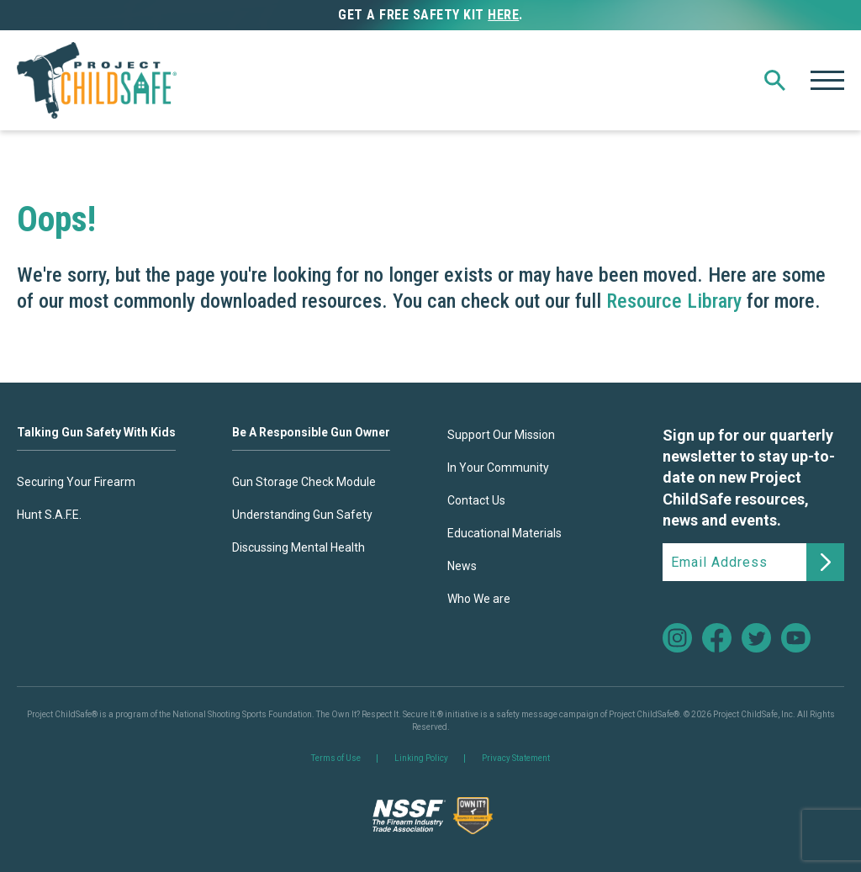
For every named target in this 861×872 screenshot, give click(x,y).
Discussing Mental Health (298, 547)
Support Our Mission (501, 434)
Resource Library (674, 301)
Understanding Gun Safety (302, 514)
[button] (774, 80)
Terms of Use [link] (336, 758)
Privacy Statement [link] (516, 758)
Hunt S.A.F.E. (49, 514)
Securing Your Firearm (76, 482)
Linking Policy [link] (421, 758)
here (503, 15)
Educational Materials (504, 533)
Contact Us (476, 500)
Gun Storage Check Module (304, 482)
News (462, 566)
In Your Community (498, 467)
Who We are (478, 598)
